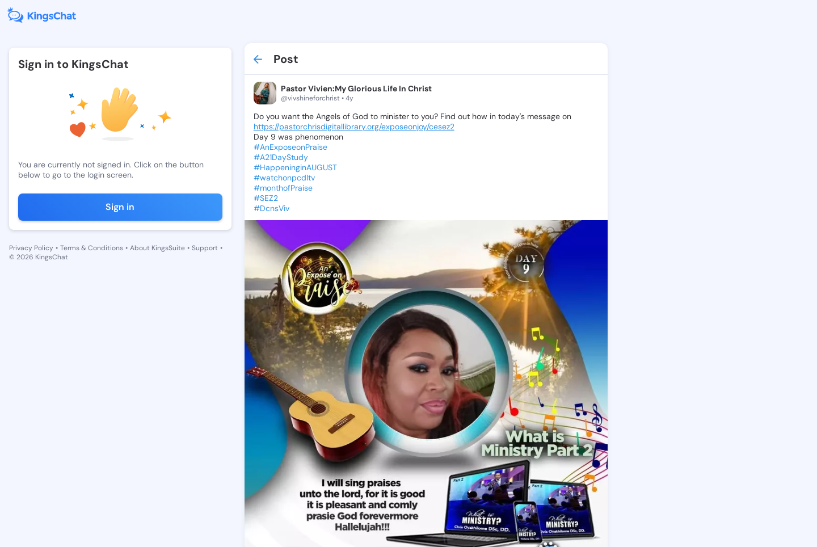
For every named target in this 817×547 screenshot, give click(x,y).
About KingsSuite (157, 248)
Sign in (120, 207)
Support (205, 248)
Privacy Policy (31, 248)
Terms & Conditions (91, 248)
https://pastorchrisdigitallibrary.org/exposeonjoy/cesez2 (354, 126)
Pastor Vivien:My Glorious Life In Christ (356, 88)
